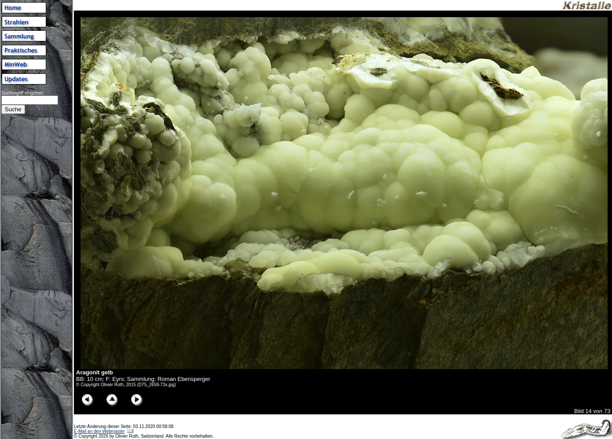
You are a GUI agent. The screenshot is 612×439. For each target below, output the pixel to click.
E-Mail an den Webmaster (99, 431)
